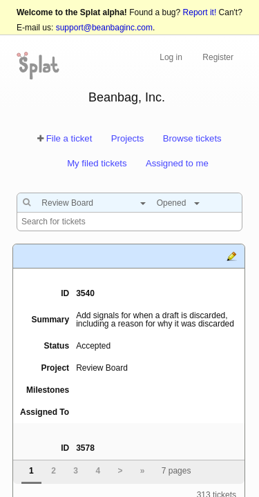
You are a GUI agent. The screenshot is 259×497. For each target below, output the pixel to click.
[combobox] (90, 203)
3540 (85, 293)
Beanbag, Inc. (126, 97)
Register (217, 57)
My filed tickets (96, 163)
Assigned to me (177, 163)
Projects (127, 138)
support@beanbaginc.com (104, 27)
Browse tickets (192, 138)
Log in (171, 57)
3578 (85, 448)
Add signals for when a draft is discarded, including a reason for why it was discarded (155, 319)
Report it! (200, 12)
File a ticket (69, 138)
